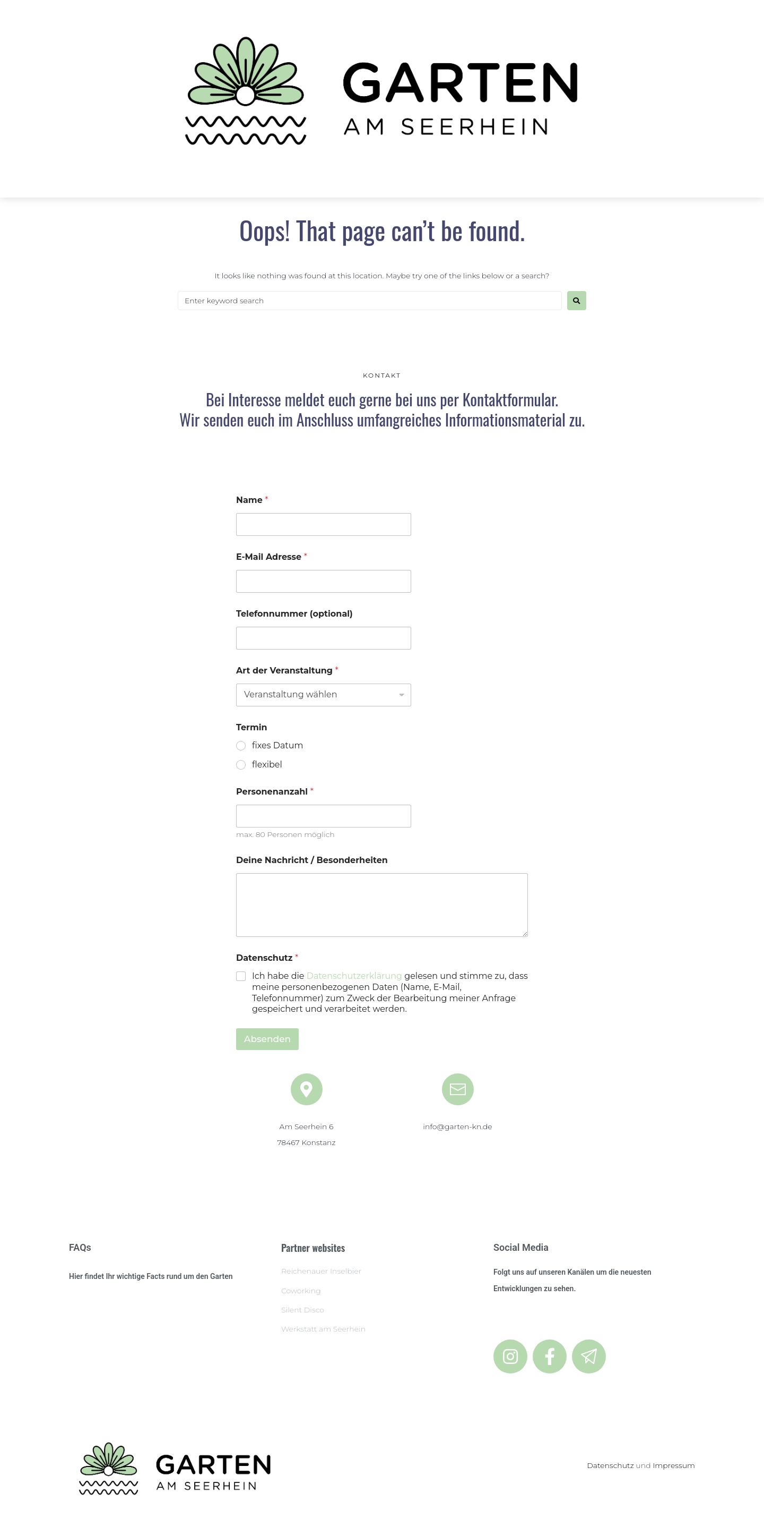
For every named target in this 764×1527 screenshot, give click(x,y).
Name (252, 500)
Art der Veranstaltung (287, 671)
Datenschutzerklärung (354, 976)
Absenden (267, 1039)
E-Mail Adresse (271, 557)
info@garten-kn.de (457, 1126)
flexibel (267, 765)
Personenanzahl (275, 792)
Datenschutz (610, 1465)
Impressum (674, 1465)
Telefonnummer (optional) (294, 614)
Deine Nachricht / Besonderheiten (312, 860)
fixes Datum (277, 745)
